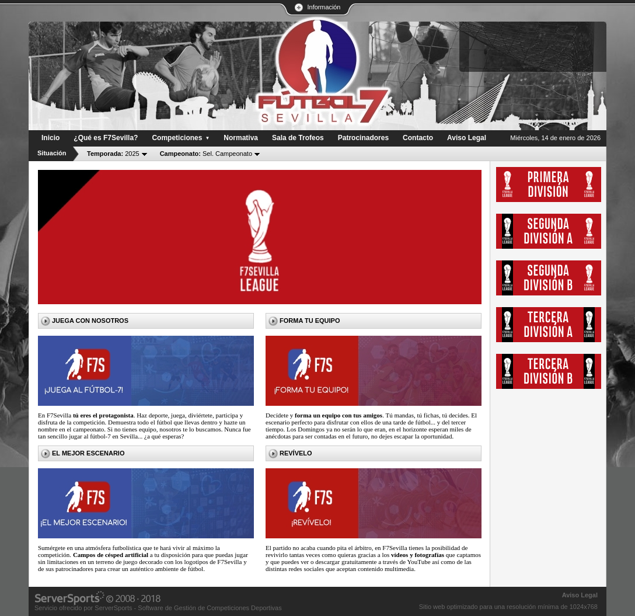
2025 (113, 153)
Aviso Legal (580, 594)
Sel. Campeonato (206, 153)
